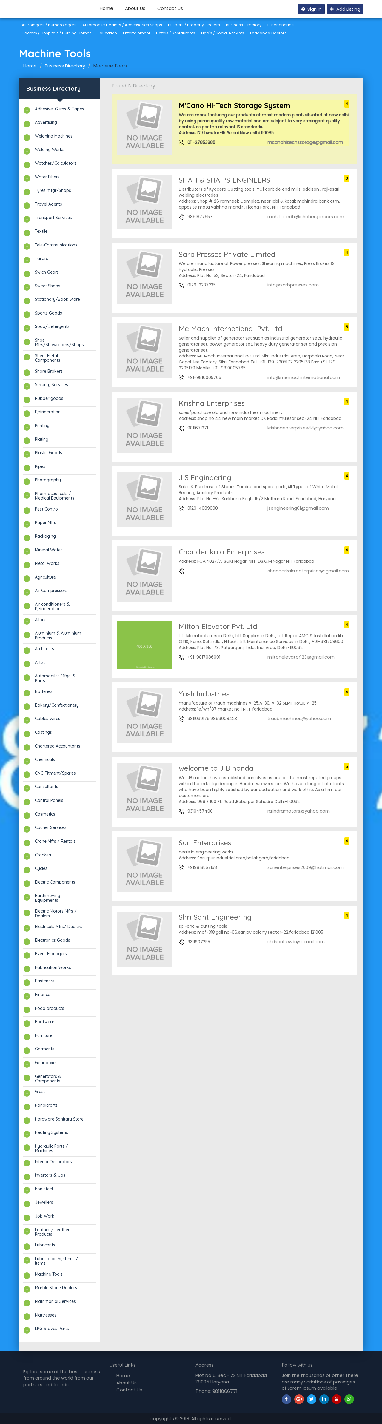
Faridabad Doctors (268, 33)
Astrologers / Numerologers (49, 25)
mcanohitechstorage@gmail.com (304, 142)
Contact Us (170, 8)
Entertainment (136, 33)
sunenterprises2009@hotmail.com (305, 867)
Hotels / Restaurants (175, 33)
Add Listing (345, 9)
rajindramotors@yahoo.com (298, 811)
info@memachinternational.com (303, 377)
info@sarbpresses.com (292, 285)
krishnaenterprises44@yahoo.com (305, 428)
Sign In (311, 9)
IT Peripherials (281, 25)
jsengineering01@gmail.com (297, 508)
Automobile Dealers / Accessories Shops (122, 25)
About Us (135, 8)
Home (106, 8)
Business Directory (243, 25)
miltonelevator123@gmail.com (300, 657)
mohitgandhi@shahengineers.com (305, 216)
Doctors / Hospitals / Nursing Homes (57, 33)
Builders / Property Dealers (194, 25)
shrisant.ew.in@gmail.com (295, 941)
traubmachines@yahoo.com (298, 718)
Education (107, 33)
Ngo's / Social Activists (222, 33)
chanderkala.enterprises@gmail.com (307, 571)
